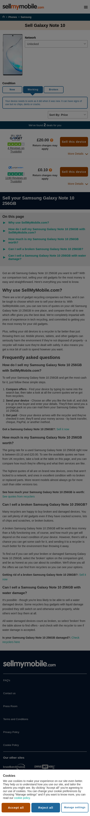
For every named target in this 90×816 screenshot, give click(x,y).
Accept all (16, 807)
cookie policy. (22, 797)
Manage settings (75, 807)
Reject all (45, 807)
